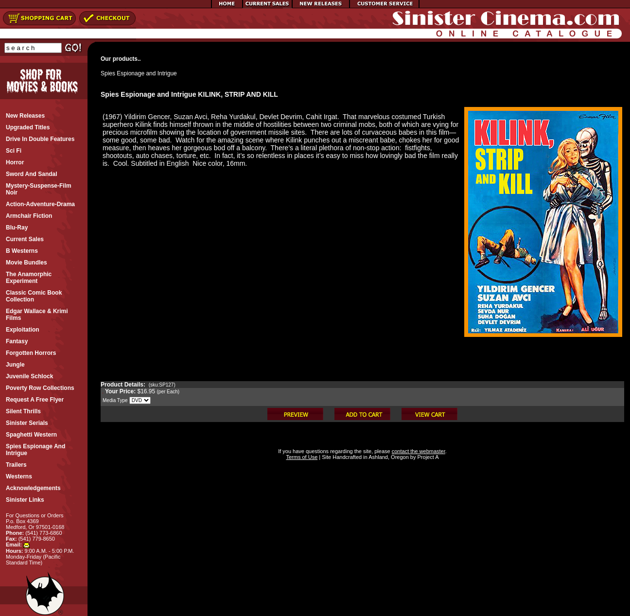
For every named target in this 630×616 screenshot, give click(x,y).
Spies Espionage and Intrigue (139, 73)
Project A (427, 457)
